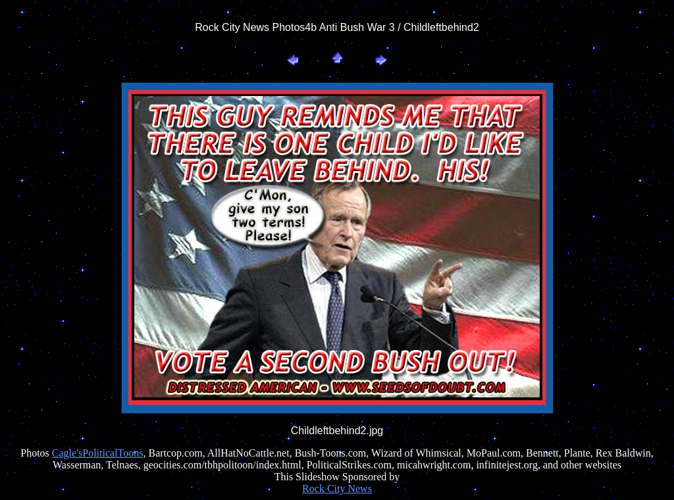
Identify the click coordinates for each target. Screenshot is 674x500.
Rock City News (337, 488)
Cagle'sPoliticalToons (97, 453)
